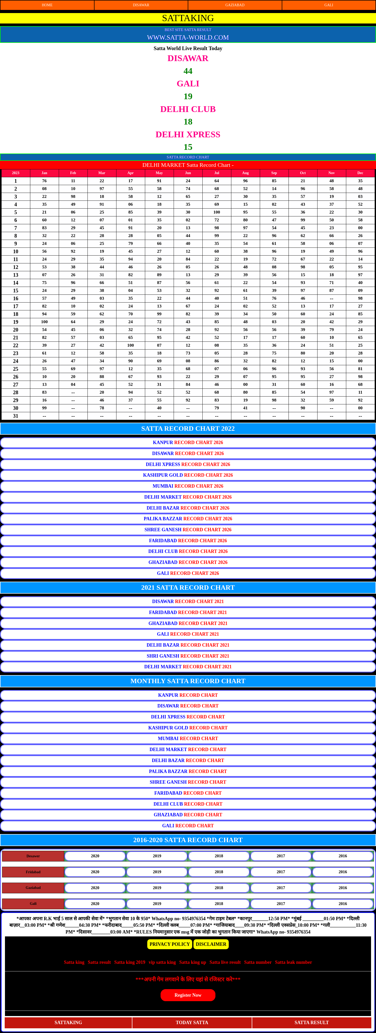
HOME (47, 5)
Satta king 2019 (129, 962)
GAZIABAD (234, 5)
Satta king (74, 962)
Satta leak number (293, 962)
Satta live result (225, 962)
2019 (157, 856)
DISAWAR (141, 5)
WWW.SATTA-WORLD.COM (188, 37)
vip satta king (162, 962)
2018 (219, 856)
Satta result (99, 962)
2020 (95, 856)
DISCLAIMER (211, 944)
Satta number (258, 962)
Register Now (187, 995)
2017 (281, 856)
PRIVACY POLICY (170, 944)
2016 (343, 856)
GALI (329, 5)
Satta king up (193, 962)
